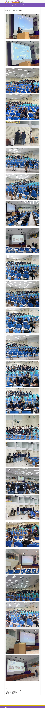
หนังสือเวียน (26, 5)
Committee (7, 5)
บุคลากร (16, 4)
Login (39, 1)
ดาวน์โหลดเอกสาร (13, 5)
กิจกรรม (20, 4)
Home (35, 1)
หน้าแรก (7, 4)
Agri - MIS (30, 5)
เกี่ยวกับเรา (12, 4)
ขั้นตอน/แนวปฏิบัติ (35, 4)
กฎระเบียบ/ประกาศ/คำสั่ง (27, 4)
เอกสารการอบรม (20, 5)
